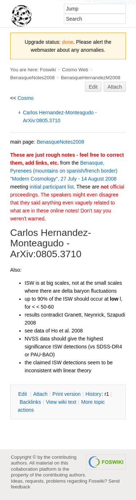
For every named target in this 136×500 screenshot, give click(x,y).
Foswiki (48, 69)
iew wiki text (61, 402)
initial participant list (52, 187)
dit (23, 394)
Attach (115, 87)
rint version (67, 394)
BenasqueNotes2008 (32, 77)
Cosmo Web (75, 69)
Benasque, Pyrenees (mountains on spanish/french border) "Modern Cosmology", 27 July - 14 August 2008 (64, 171)
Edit (93, 87)
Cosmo (25, 98)
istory (94, 394)
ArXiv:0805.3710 (46, 254)
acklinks (30, 402)
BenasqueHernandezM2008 (90, 77)
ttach (40, 394)
